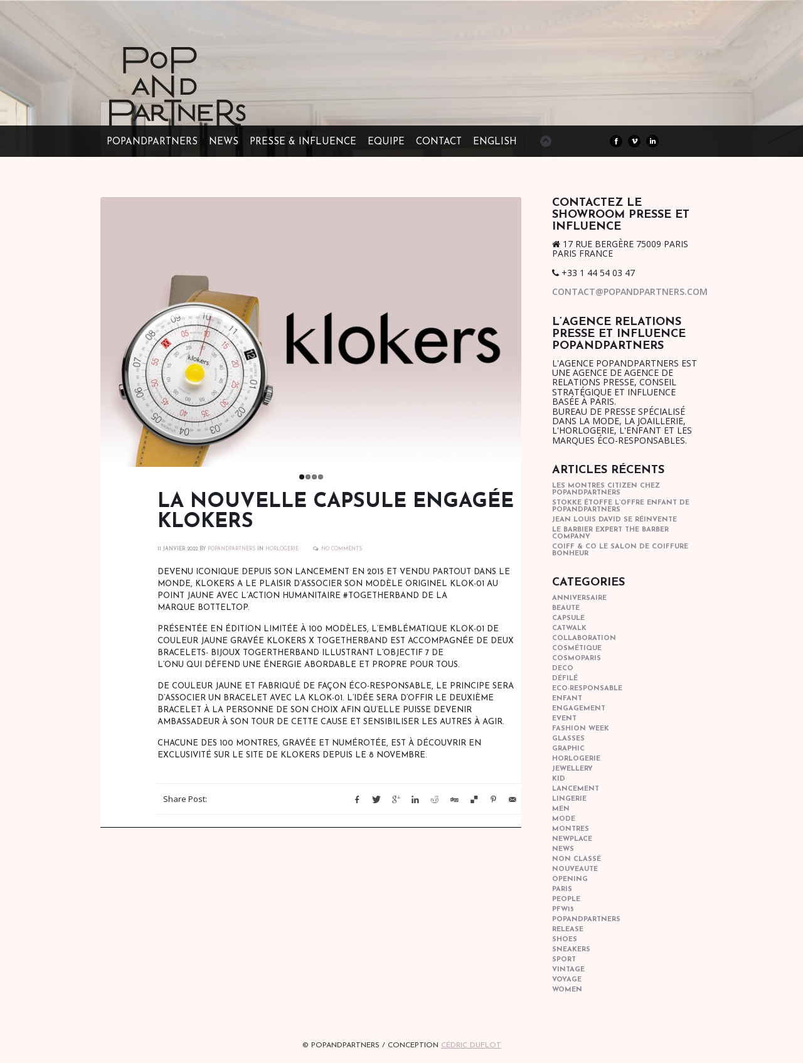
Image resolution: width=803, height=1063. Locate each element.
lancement (575, 789)
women (567, 989)
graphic (568, 748)
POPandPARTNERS (152, 142)
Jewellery (572, 769)
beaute (566, 608)
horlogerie (282, 560)
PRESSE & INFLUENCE (303, 142)
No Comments (341, 560)
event (564, 718)
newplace (572, 839)
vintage (568, 969)
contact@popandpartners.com (630, 291)
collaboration (584, 638)
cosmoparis (576, 658)
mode (563, 819)
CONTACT (439, 142)
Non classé (576, 859)
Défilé (565, 678)
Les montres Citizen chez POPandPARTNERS (606, 489)
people (566, 899)
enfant (567, 698)
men (561, 809)
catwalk (569, 628)
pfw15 (563, 909)
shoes (564, 939)
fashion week (580, 728)
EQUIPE (386, 142)
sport (564, 959)
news (563, 849)
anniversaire (579, 598)
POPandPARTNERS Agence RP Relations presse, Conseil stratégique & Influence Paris (201, 106)
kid (558, 779)
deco (562, 668)
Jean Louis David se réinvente (614, 519)
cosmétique (577, 648)
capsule (568, 618)
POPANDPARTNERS (231, 560)
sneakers (571, 949)
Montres (570, 829)
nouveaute (575, 869)
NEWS (223, 142)
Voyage (567, 979)
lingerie (569, 799)
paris (562, 889)
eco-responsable (587, 688)
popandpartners (586, 919)
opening (570, 879)
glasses (568, 738)
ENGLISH (495, 142)
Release (567, 929)
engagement (578, 708)
